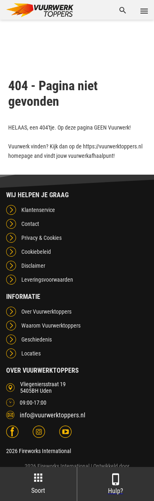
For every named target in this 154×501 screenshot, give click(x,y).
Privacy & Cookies (41, 238)
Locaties (31, 353)
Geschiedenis (36, 339)
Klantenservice (38, 210)
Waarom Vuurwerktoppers (50, 325)
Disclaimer (33, 265)
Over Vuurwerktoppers (46, 311)
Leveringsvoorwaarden (47, 279)
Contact (30, 224)
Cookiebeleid (36, 251)
